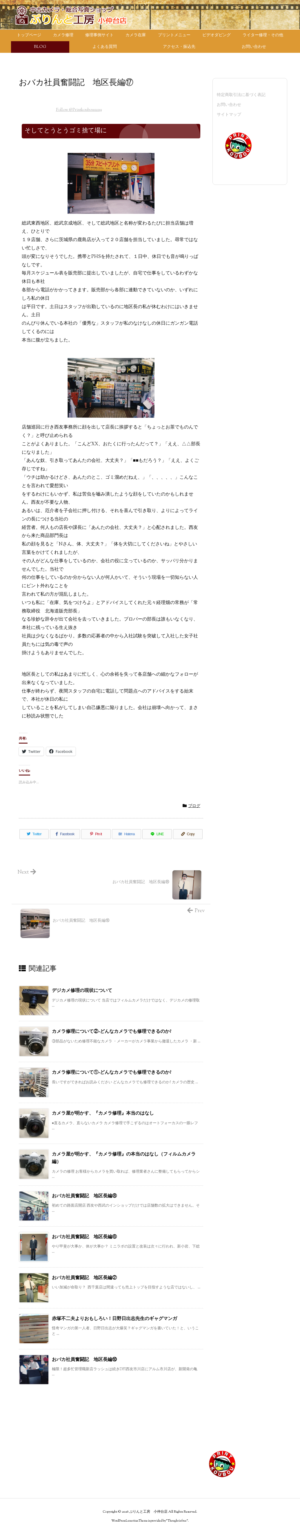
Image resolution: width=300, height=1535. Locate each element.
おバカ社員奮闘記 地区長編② (84, 1278)
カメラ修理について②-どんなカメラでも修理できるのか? (111, 1031)
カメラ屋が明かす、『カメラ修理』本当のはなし (103, 1113)
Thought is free (177, 1520)
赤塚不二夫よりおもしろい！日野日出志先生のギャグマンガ (114, 1319)
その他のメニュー (127, 1421)
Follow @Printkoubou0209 (79, 110)
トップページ (30, 1421)
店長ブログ (121, 1430)
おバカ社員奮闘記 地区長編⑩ (84, 1360)
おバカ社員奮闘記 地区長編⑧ (84, 1196)
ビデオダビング (32, 1448)
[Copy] (188, 834)
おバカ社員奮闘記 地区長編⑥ (84, 1237)
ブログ (194, 806)
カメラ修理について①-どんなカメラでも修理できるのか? (111, 1072)
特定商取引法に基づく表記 (241, 95)
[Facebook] (65, 834)
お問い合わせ (229, 105)
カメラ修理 (28, 1457)
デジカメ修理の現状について (82, 991)
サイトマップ (229, 115)
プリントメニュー (34, 1439)
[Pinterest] (96, 834)
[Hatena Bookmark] (126, 834)
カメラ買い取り (32, 1475)
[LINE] (157, 834)
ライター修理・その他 (38, 1466)
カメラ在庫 (28, 1430)
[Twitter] (34, 834)
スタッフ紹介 (123, 1439)
